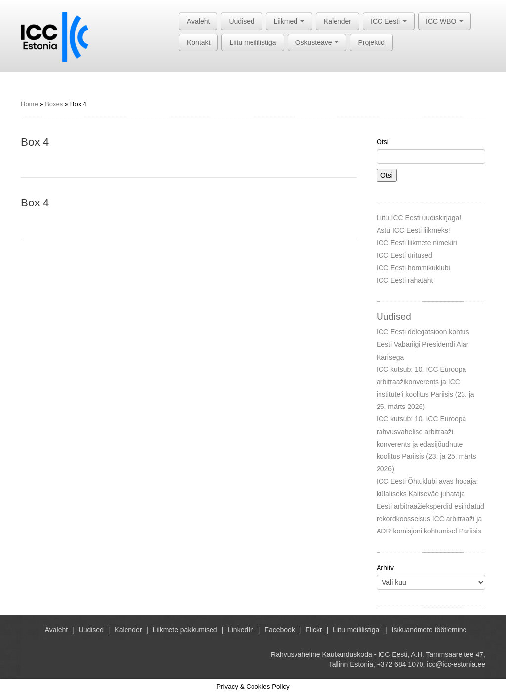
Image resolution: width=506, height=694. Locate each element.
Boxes (54, 104)
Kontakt (198, 42)
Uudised (241, 21)
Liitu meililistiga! (357, 630)
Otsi (383, 142)
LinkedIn (241, 630)
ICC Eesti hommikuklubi (413, 268)
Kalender (337, 21)
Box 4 (35, 142)
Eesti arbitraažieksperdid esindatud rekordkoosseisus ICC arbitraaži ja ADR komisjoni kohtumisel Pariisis (430, 518)
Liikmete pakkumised (185, 630)
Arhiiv (385, 568)
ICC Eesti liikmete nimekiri (417, 242)
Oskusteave (317, 42)
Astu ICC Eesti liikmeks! (413, 230)
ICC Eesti (389, 21)
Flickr (313, 630)
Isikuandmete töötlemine (429, 630)
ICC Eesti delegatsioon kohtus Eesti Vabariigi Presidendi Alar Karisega (423, 344)
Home (29, 104)
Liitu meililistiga (252, 42)
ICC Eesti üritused (404, 255)
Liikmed (289, 21)
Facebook (279, 630)
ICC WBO (444, 21)
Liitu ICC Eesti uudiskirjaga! (419, 218)
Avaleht (198, 21)
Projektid (371, 42)
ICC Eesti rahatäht (405, 280)
